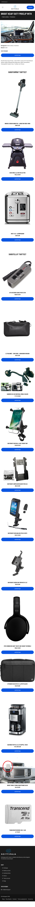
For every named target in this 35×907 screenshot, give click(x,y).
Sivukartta (30, 899)
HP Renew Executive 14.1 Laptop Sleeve (18, 684)
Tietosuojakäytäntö (22, 899)
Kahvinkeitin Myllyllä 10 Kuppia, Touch (17, 745)
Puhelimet (12, 17)
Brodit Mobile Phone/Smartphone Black (17, 785)
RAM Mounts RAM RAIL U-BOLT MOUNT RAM (17, 443)
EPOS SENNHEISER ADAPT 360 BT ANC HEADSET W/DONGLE (17, 646)
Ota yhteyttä (9, 899)
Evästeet (15, 899)
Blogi (4, 881)
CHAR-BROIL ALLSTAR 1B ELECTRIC (17, 173)
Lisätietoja (18, 55)
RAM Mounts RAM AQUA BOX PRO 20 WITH (17, 533)
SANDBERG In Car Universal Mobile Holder (17, 394)
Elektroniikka (5, 17)
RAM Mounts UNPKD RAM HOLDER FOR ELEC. (17, 484)
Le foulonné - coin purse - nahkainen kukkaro (17, 353)
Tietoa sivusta (6, 878)
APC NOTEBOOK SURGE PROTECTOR (17, 292)
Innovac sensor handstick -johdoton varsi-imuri (17, 123)
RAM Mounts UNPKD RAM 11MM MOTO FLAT (17, 582)
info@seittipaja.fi (4, 1)
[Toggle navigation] (2, 7)
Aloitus (5, 875)
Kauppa (30, 7)
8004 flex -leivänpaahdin (17, 233)
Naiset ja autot (6, 870)
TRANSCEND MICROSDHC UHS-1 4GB (17, 830)
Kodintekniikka (6, 873)
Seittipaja (5, 868)
